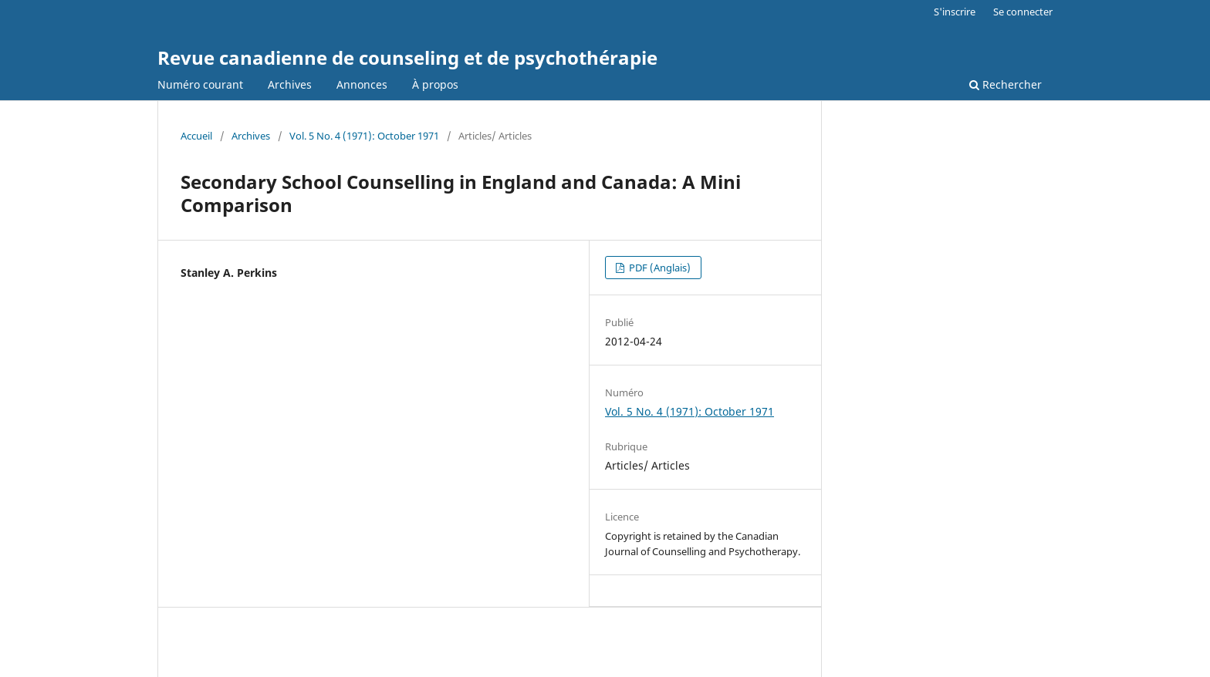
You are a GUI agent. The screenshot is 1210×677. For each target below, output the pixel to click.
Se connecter (1023, 12)
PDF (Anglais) (659, 268)
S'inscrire (954, 12)
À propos (435, 84)
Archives (290, 84)
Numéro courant (200, 84)
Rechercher (1005, 84)
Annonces (361, 84)
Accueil (196, 136)
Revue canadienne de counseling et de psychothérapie (407, 57)
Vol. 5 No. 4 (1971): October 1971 (364, 136)
